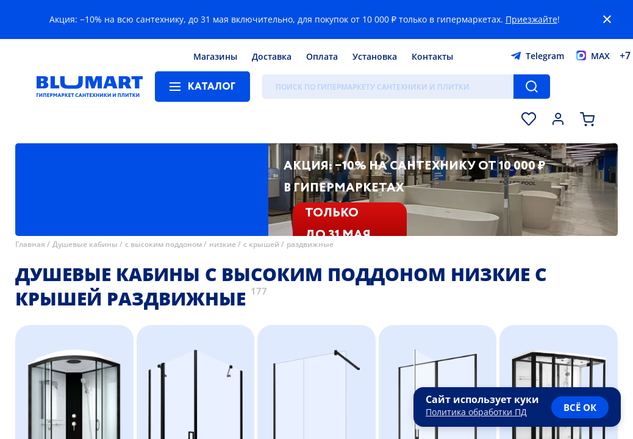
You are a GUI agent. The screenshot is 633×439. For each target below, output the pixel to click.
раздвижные (310, 244)
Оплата (322, 56)
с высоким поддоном (163, 244)
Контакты (432, 56)
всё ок (579, 407)
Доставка (271, 56)
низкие (222, 244)
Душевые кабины (85, 244)
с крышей (261, 244)
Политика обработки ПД (476, 412)
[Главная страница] (90, 86)
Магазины (215, 56)
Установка (374, 56)
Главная (30, 244)
